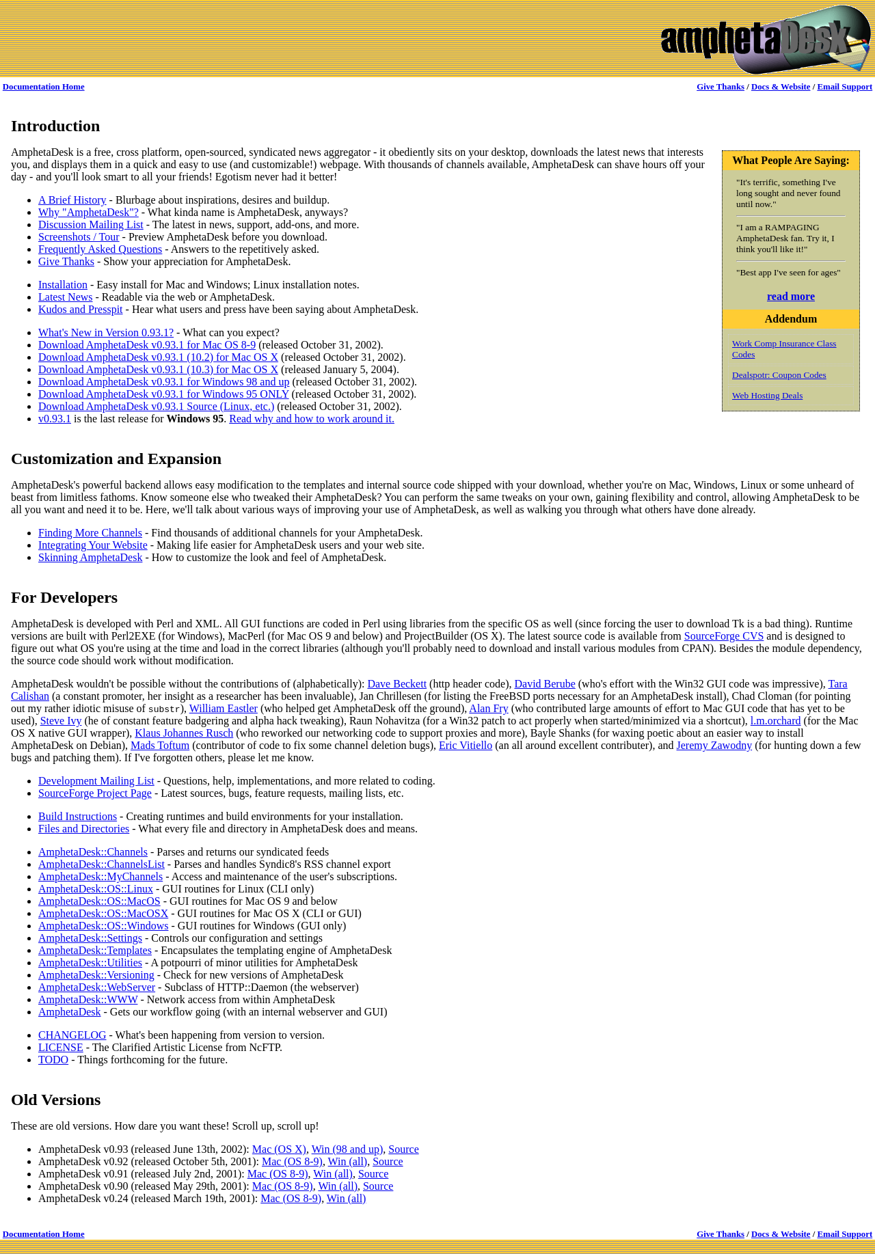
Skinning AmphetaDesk (90, 557)
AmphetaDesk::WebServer (96, 987)
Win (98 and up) (347, 1149)
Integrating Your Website (93, 545)
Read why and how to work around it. (311, 418)
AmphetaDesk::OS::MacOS (99, 901)
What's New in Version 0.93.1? (106, 332)
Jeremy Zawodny (715, 745)
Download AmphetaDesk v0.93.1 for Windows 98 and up (163, 381)
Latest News (65, 297)
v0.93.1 (54, 418)
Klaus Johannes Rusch (184, 733)
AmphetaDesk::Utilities (90, 962)
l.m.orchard (776, 720)
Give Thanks (720, 87)
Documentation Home (44, 87)
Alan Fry (488, 708)
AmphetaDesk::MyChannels (100, 876)
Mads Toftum (160, 745)
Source (403, 1149)
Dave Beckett (397, 684)
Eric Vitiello (465, 745)
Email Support (844, 87)
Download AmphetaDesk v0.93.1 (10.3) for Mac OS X (158, 369)
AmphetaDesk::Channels (93, 852)
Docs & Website (781, 87)
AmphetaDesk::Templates (95, 950)
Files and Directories (83, 828)
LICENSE (60, 1047)
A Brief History (72, 200)
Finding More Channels (90, 533)
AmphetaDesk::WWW (87, 999)
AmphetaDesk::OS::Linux (95, 889)
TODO (53, 1059)
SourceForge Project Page (95, 793)
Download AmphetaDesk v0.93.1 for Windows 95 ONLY (163, 394)
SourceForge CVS (724, 636)
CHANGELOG (72, 1035)
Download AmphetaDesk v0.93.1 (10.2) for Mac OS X (158, 357)
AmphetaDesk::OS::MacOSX (103, 913)
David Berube (544, 684)
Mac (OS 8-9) (292, 1161)
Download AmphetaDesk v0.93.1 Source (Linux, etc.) (156, 406)
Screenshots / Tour (79, 237)
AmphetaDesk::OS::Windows (103, 925)
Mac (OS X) (279, 1149)
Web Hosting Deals (767, 395)
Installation (63, 284)
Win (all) (348, 1161)
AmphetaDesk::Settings (90, 938)
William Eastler (223, 708)
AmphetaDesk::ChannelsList (101, 864)
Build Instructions (77, 816)
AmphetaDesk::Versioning (96, 975)
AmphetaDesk (69, 1012)
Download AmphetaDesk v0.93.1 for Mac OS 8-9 (147, 345)
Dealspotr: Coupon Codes (779, 375)
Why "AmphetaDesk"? (88, 212)
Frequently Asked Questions (100, 249)
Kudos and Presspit (80, 309)
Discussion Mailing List (91, 224)
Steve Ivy (61, 720)
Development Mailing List (96, 781)
